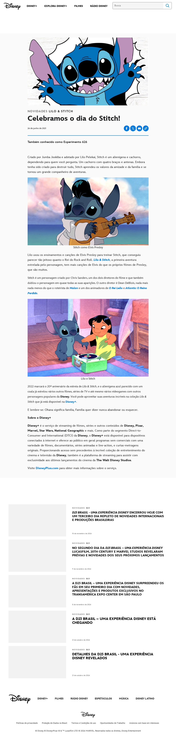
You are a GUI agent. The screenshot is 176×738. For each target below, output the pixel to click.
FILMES (59, 698)
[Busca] (137, 5)
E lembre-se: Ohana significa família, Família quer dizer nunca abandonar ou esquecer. (83, 410)
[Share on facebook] (126, 128)
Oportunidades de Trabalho (112, 723)
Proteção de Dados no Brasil (54, 723)
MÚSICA (124, 698)
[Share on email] (139, 128)
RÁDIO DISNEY (79, 698)
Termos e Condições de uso (83, 723)
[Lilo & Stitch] (102, 260)
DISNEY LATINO (145, 698)
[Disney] (12, 6)
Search (167, 6)
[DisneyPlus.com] (47, 468)
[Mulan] (74, 288)
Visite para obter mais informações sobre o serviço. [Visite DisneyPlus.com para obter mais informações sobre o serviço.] (72, 468)
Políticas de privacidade (27, 723)
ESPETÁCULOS (103, 698)
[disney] (19, 699)
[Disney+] (70, 402)
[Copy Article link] (146, 128)
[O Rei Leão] (116, 288)
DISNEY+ (42, 698)
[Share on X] (133, 128)
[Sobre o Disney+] (88, 417)
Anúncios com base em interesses (144, 723)
